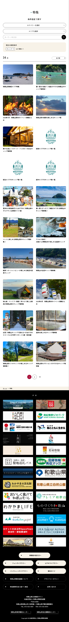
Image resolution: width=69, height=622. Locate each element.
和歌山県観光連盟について (19, 579)
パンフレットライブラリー (19, 571)
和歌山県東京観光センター (20, 612)
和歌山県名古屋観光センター (46, 612)
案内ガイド (51, 571)
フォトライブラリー (19, 563)
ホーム (5, 388)
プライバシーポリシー (51, 579)
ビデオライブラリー (51, 563)
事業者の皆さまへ (35, 555)
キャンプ (9, 49)
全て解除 (19, 49)
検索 (64, 37)
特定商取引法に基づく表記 (19, 587)
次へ (40, 377)
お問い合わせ (51, 587)
